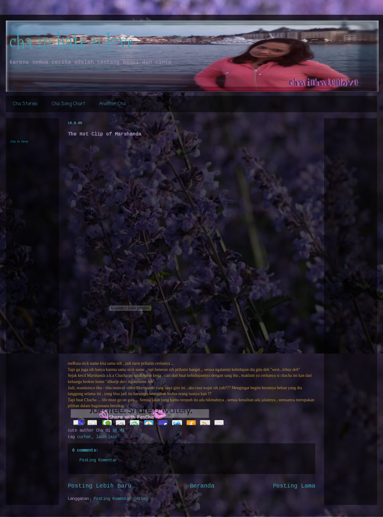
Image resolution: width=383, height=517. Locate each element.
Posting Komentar (98, 460)
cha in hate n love (71, 41)
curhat (84, 437)
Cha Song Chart (68, 104)
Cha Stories (25, 104)
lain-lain (106, 437)
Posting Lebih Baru (99, 486)
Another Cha (112, 104)
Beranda (202, 486)
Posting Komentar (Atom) (121, 498)
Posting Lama (294, 486)
